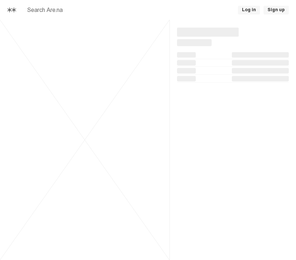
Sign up (276, 9)
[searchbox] (109, 10)
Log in (249, 9)
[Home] (11, 10)
